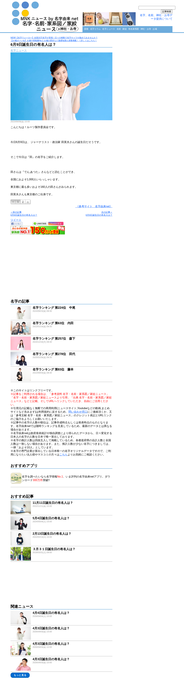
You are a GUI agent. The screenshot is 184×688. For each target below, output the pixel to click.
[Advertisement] (61, 265)
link (61, 313)
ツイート (16, 219)
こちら (63, 454)
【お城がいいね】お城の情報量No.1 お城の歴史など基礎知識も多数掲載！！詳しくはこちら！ (54, 40)
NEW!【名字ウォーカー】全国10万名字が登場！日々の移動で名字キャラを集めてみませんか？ (54, 37)
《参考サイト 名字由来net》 (93, 206)
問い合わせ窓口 (77, 411)
